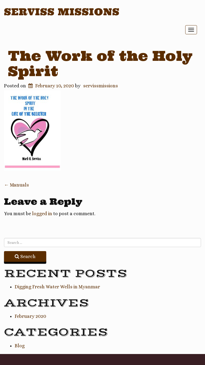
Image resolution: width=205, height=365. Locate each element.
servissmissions (100, 85)
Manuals (16, 185)
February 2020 (30, 316)
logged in (42, 213)
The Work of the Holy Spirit (100, 63)
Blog (20, 345)
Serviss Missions (61, 12)
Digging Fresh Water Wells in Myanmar (57, 286)
